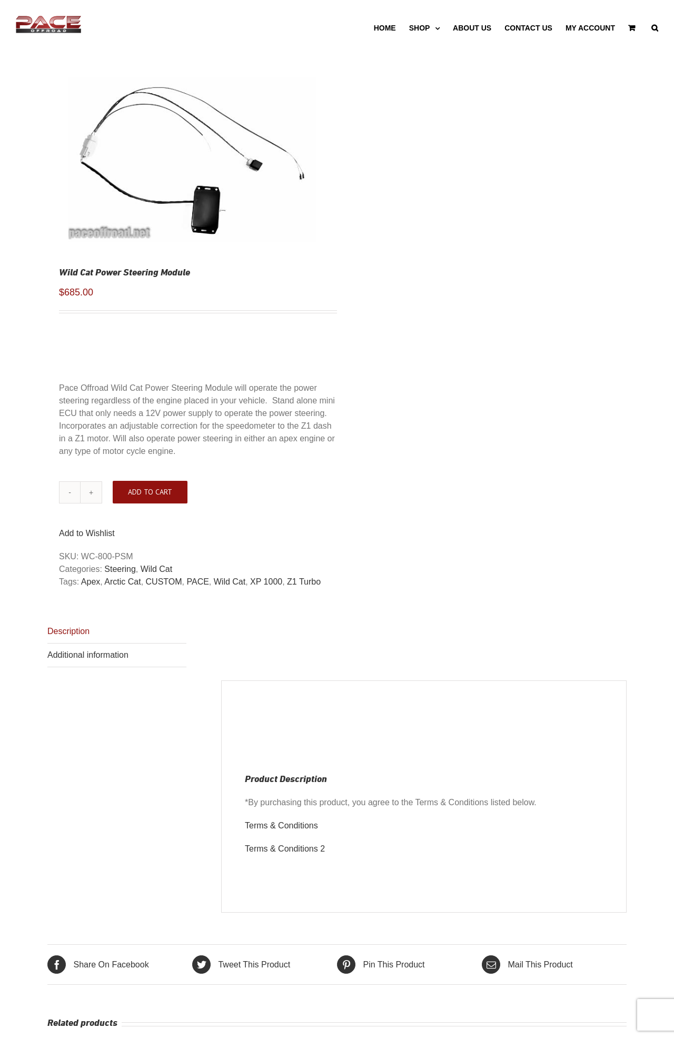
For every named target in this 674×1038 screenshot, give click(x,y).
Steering (120, 569)
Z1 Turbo (304, 581)
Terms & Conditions (281, 825)
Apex (90, 581)
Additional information (87, 654)
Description (68, 631)
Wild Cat (156, 569)
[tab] (116, 632)
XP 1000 (266, 581)
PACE (197, 581)
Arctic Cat (122, 581)
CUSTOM (164, 581)
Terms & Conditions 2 (285, 848)
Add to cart (150, 492)
